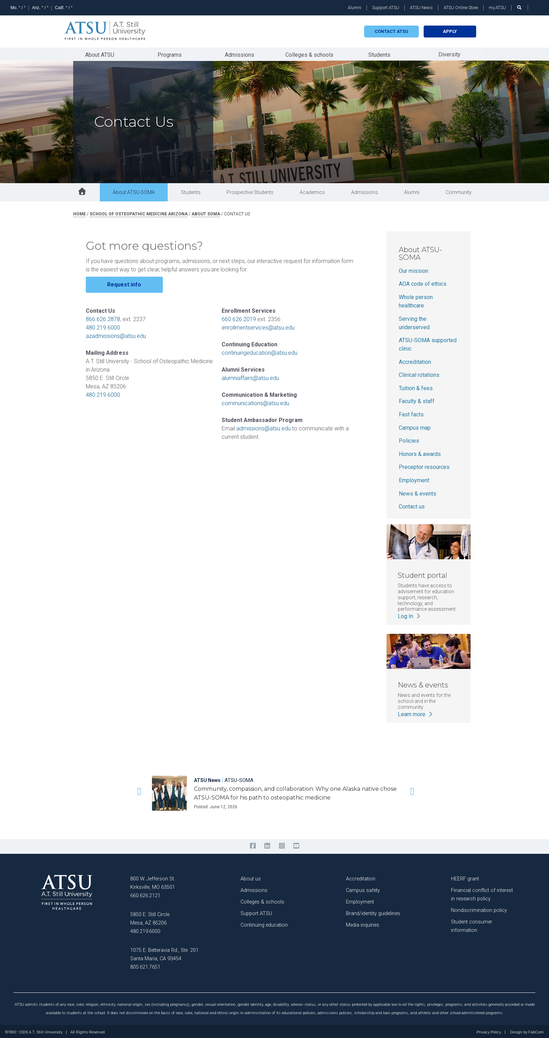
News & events (417, 492)
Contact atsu (391, 31)
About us (251, 877)
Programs (170, 53)
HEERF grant (465, 877)
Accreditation (415, 360)
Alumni (354, 7)
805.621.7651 (145, 965)
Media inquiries (362, 923)
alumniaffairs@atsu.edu (250, 376)
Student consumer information (471, 924)
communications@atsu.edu (255, 402)
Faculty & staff (417, 399)
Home (79, 212)
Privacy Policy (489, 1031)
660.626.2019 (239, 317)
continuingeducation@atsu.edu (259, 351)
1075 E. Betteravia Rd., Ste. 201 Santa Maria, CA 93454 (164, 953)
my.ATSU (497, 7)
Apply (450, 31)
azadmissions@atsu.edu (116, 334)
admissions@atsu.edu (263, 427)
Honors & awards (420, 452)
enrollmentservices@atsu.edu (258, 326)
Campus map (415, 426)
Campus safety (363, 889)
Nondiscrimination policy (479, 909)
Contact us (412, 505)
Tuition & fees (416, 386)
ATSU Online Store (461, 7)
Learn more (416, 712)
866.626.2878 (103, 317)
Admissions (239, 53)
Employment (414, 479)
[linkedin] (267, 844)
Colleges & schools (309, 53)
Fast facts (411, 413)
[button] (138, 789)
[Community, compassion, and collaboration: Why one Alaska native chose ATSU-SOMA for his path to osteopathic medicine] (295, 786)
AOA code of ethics (422, 282)
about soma (206, 212)
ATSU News (421, 7)
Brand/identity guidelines (373, 912)
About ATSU (99, 53)
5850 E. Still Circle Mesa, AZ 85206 (149, 917)
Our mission (413, 269)
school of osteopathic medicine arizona (139, 212)
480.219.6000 (103, 326)
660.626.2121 (145, 894)
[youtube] (296, 844)
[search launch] (519, 7)
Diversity (449, 53)
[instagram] (281, 844)
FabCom (536, 1031)
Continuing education (264, 923)
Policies (409, 439)
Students (379, 53)
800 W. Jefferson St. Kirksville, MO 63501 (152, 881)
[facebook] (252, 844)
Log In (410, 615)
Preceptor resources (424, 465)
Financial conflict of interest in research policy (482, 893)
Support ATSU (385, 7)
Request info (124, 283)
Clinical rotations (419, 373)
